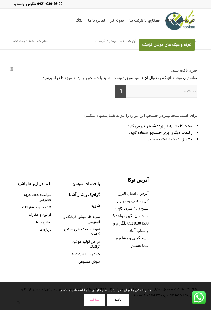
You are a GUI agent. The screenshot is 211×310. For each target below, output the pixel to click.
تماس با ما (43, 222)
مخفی (94, 299)
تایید (118, 299)
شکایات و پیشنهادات (36, 207)
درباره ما (45, 229)
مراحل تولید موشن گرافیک (86, 244)
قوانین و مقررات (39, 215)
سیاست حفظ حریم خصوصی (37, 197)
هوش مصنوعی (89, 261)
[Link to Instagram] (12, 69)
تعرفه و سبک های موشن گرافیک (82, 231)
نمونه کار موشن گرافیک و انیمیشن (81, 219)
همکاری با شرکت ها (85, 254)
